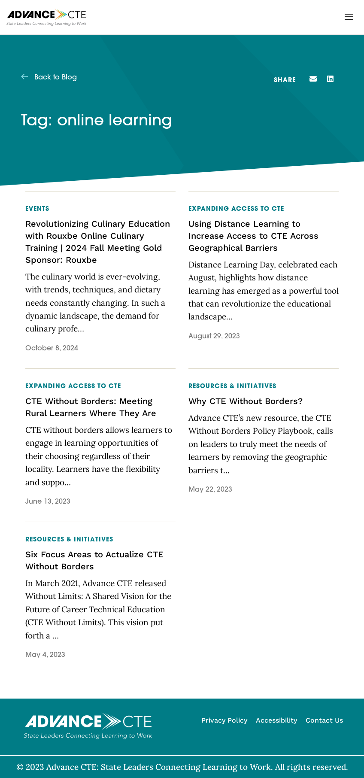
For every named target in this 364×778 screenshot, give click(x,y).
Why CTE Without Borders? (245, 401)
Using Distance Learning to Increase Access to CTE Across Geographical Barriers (253, 236)
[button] (349, 17)
